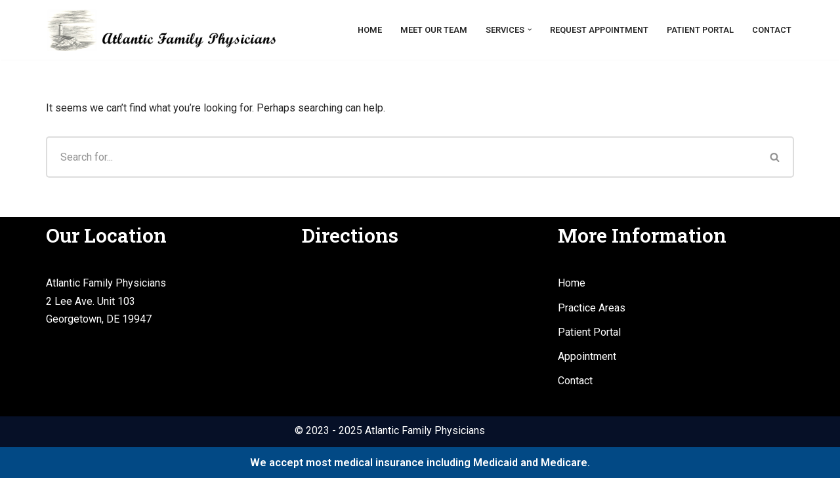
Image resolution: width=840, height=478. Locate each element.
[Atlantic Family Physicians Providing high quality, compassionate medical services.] (161, 30)
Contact (771, 30)
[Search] (401, 157)
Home (370, 30)
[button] (530, 29)
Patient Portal (700, 30)
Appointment (587, 356)
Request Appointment (599, 30)
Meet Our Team (433, 30)
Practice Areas (591, 308)
